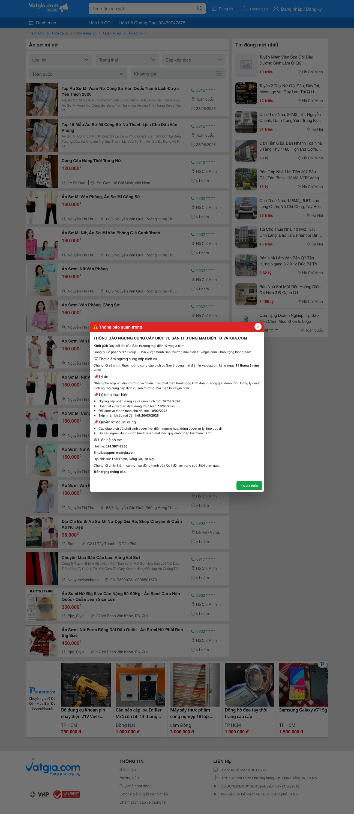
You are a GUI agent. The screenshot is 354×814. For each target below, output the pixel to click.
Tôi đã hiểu (249, 485)
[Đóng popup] (258, 326)
